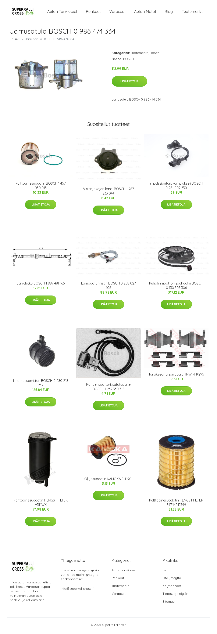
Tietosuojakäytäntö (177, 596)
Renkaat (93, 12)
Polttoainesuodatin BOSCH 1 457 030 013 (40, 187)
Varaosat (117, 12)
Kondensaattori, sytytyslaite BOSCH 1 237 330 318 (108, 388)
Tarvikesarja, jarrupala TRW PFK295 (176, 376)
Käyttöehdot (172, 588)
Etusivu (15, 41)
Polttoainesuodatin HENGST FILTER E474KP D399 (176, 504)
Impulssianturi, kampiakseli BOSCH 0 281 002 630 (176, 187)
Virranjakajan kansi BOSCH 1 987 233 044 (108, 193)
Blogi (169, 12)
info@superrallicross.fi (77, 590)
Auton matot (145, 12)
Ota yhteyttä (172, 580)
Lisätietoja (129, 83)
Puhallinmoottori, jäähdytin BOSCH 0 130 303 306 (176, 287)
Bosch (154, 55)
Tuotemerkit (192, 12)
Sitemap (169, 603)
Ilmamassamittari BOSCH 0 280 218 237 (40, 385)
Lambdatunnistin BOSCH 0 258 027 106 (108, 287)
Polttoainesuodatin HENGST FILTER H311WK (41, 504)
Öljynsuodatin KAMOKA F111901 (108, 481)
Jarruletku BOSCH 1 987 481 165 (41, 285)
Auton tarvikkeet (62, 12)
